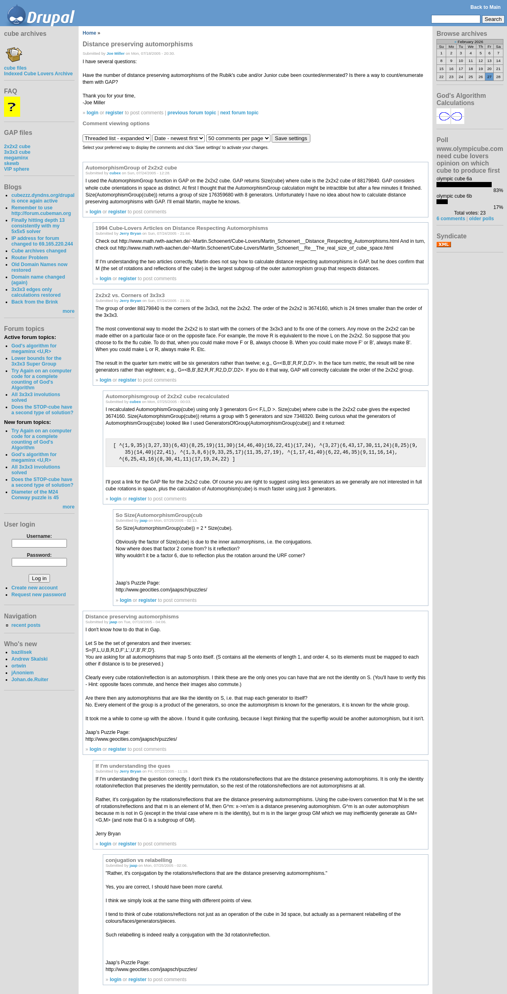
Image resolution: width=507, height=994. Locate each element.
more (68, 311)
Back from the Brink (34, 302)
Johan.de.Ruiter (29, 679)
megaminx (16, 158)
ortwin (18, 666)
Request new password (38, 594)
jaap (143, 520)
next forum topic (239, 113)
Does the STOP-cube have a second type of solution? (42, 409)
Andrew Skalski (29, 659)
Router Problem (29, 257)
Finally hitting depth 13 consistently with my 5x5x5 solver (37, 225)
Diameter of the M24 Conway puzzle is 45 (35, 494)
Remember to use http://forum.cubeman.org (41, 210)
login (92, 113)
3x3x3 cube (17, 152)
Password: (39, 555)
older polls (481, 218)
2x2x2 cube (17, 146)
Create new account (34, 588)
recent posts (25, 625)
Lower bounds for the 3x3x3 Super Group (36, 361)
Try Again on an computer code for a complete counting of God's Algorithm (41, 379)
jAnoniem (22, 673)
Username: (39, 536)
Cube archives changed (38, 251)
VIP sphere (16, 169)
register (115, 113)
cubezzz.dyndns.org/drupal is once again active (43, 198)
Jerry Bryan (130, 233)
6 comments (450, 218)
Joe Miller (115, 53)
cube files (15, 65)
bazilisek (21, 652)
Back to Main (485, 7)
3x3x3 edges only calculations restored (35, 292)
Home (89, 33)
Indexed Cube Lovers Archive (38, 73)
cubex (115, 173)
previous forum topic (192, 113)
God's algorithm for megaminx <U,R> (33, 348)
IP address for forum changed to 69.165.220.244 (42, 241)
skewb (11, 163)
